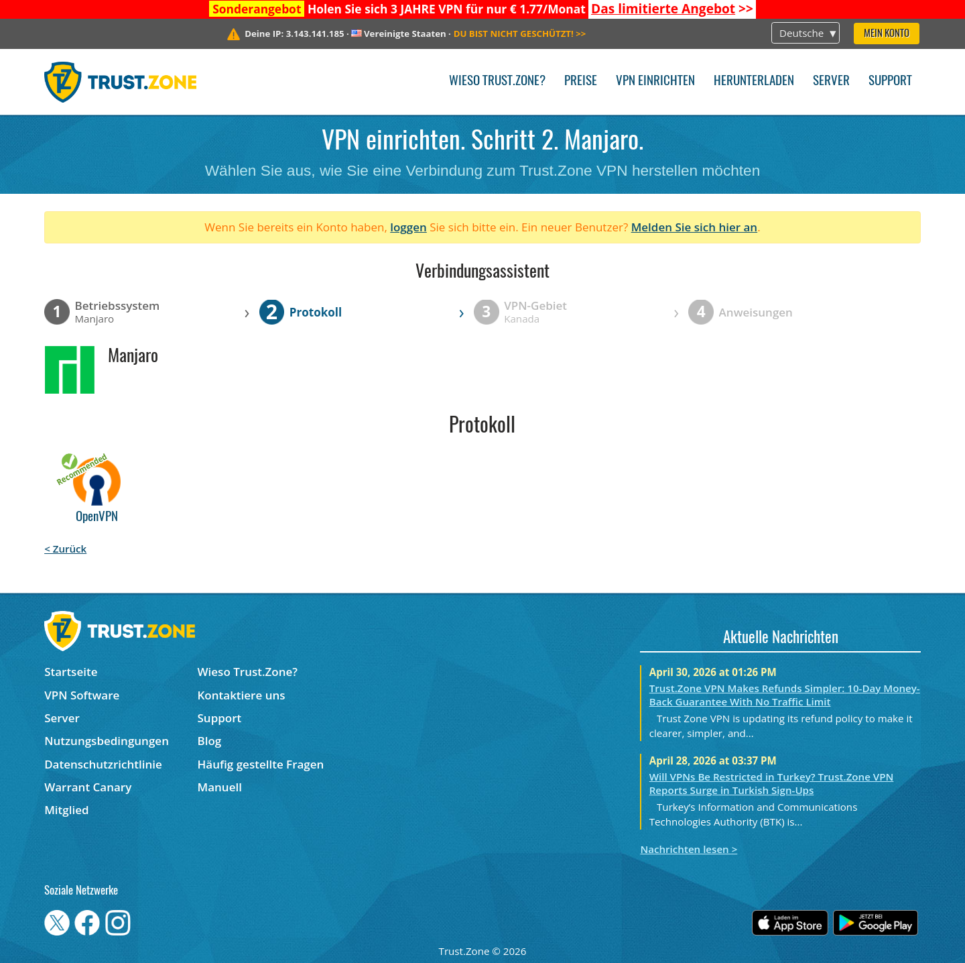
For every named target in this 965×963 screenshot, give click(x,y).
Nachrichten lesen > (688, 849)
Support (890, 81)
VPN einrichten (655, 81)
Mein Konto (886, 34)
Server (831, 81)
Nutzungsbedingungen (106, 740)
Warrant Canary (87, 787)
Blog (210, 740)
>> (672, 8)
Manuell (220, 787)
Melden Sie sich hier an (694, 227)
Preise (580, 81)
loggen (408, 227)
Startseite (70, 671)
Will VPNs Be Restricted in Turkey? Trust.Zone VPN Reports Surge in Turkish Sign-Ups (771, 783)
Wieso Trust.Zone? (497, 81)
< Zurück (65, 548)
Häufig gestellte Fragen (261, 764)
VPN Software (81, 695)
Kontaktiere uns (241, 695)
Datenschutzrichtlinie (103, 764)
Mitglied (66, 809)
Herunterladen (754, 81)
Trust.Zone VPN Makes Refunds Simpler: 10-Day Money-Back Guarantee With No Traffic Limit (784, 694)
